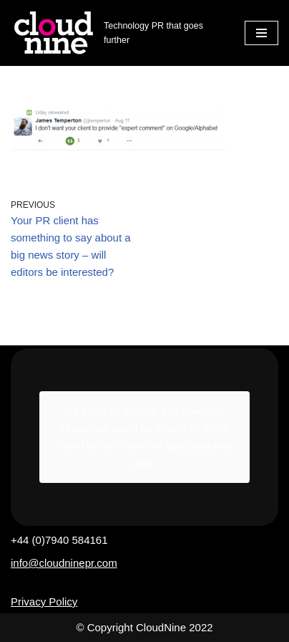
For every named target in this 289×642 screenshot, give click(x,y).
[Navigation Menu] (261, 33)
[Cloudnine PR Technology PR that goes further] (117, 33)
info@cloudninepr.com (64, 563)
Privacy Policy (44, 601)
